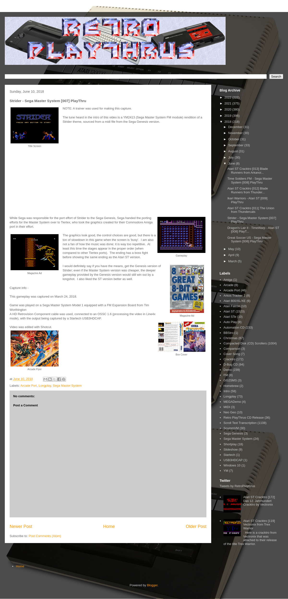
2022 (228, 97)
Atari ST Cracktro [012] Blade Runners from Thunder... (247, 190)
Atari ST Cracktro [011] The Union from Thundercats (250, 210)
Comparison (231, 348)
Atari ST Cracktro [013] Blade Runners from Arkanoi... (247, 170)
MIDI (226, 407)
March (233, 261)
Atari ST (229, 311)
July (231, 157)
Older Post (196, 526)
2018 (228, 121)
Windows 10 (231, 465)
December (236, 127)
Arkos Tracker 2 (234, 295)
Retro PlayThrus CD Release (243, 417)
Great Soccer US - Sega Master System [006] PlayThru (249, 239)
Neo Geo (229, 412)
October (234, 139)
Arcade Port (28, 385)
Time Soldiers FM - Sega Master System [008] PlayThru (249, 180)
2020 (228, 109)
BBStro (228, 333)
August (233, 151)
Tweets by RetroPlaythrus (237, 486)
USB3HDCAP (232, 460)
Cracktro (229, 359)
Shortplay (230, 444)
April (231, 255)
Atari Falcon (231, 306)
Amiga (227, 279)
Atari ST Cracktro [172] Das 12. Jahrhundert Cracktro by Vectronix (259, 500)
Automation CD (234, 327)
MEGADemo (232, 401)
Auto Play (230, 322)
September (236, 145)
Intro (226, 391)
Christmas (230, 338)
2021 (228, 103)
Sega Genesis (233, 433)
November (236, 133)
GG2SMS (230, 380)
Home (109, 526)
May (231, 249)
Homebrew (231, 386)
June (232, 163)
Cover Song (231, 354)
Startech (229, 455)
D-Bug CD (230, 364)
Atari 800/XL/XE (234, 301)
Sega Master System (67, 385)
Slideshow (230, 449)
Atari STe (229, 316)
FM (225, 375)
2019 (228, 115)
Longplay (45, 385)
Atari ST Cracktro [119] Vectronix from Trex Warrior (259, 524)
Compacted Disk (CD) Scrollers (245, 343)
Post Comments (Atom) (45, 536)
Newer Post (21, 526)
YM (225, 470)
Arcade (228, 285)
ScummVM (231, 428)
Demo (227, 370)
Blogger (152, 585)
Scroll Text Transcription (240, 423)
